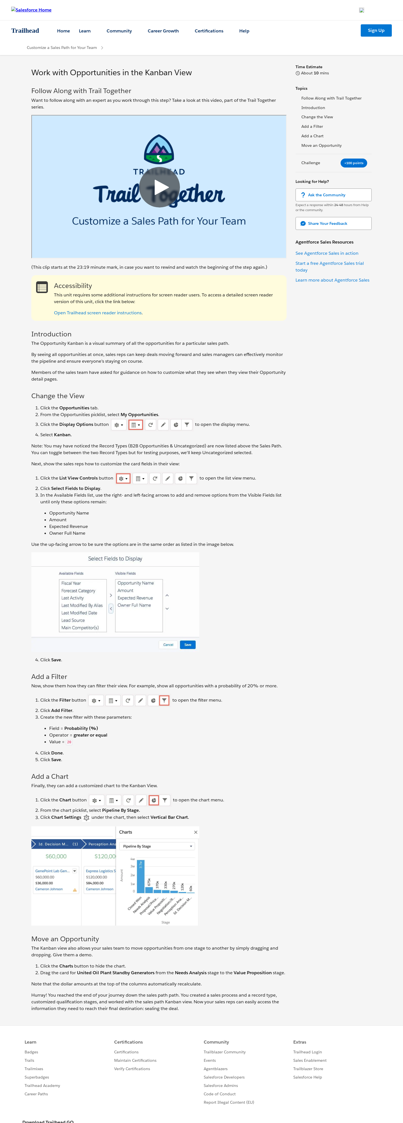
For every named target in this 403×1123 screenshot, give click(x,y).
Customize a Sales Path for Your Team (62, 47)
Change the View (317, 116)
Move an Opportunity (321, 145)
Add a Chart (312, 135)
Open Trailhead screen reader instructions (98, 313)
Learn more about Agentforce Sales (332, 280)
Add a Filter (312, 126)
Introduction (313, 107)
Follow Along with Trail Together (331, 98)
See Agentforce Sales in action (327, 253)
